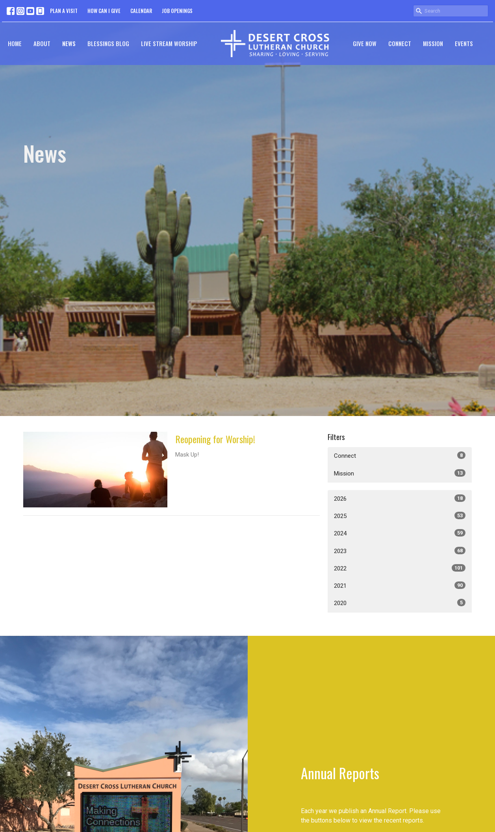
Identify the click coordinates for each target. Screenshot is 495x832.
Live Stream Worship (169, 43)
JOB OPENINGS (177, 11)
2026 (400, 498)
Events (464, 43)
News (69, 43)
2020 (400, 603)
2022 (400, 568)
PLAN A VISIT (64, 11)
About (41, 43)
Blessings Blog (108, 43)
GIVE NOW (364, 43)
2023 (400, 551)
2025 (400, 516)
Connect (399, 43)
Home (15, 43)
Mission (433, 43)
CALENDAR (141, 11)
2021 (400, 585)
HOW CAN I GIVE (104, 11)
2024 (400, 533)
